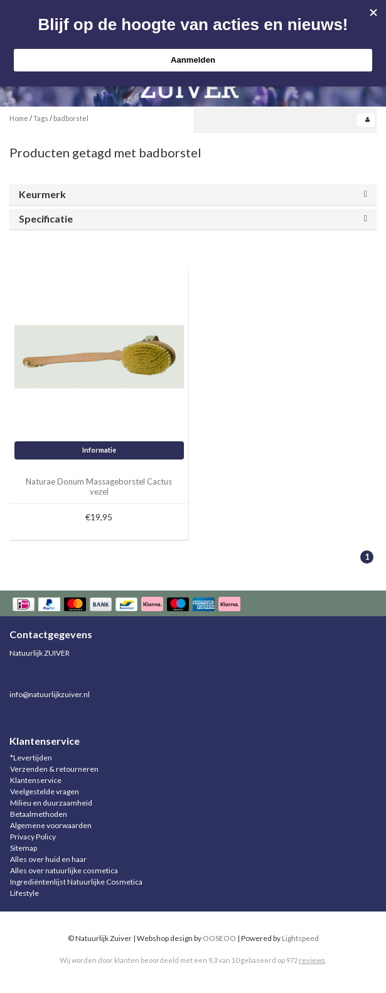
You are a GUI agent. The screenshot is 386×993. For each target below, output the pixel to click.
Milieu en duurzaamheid (51, 802)
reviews (312, 960)
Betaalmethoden (38, 814)
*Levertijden (31, 757)
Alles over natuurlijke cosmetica (64, 870)
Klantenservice (36, 780)
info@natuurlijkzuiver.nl (49, 694)
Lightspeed (300, 938)
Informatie (99, 450)
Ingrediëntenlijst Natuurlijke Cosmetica (76, 881)
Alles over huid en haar (48, 859)
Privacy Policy (33, 836)
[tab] (193, 194)
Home (18, 118)
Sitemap (23, 848)
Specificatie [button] (46, 218)
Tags (40, 118)
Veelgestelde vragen (44, 791)
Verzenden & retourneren (54, 769)
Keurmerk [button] (42, 194)
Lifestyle (24, 893)
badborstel (70, 118)
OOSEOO (219, 938)
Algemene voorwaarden (51, 825)
